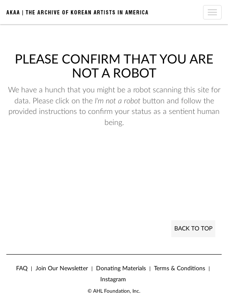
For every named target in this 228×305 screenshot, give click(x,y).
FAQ (21, 269)
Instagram (113, 280)
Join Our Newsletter (62, 269)
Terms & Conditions (179, 269)
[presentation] (77, 155)
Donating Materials (121, 269)
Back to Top (193, 229)
